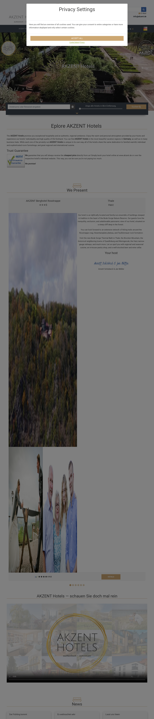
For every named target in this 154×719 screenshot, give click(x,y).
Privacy (82, 42)
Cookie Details (74, 42)
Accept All (77, 38)
